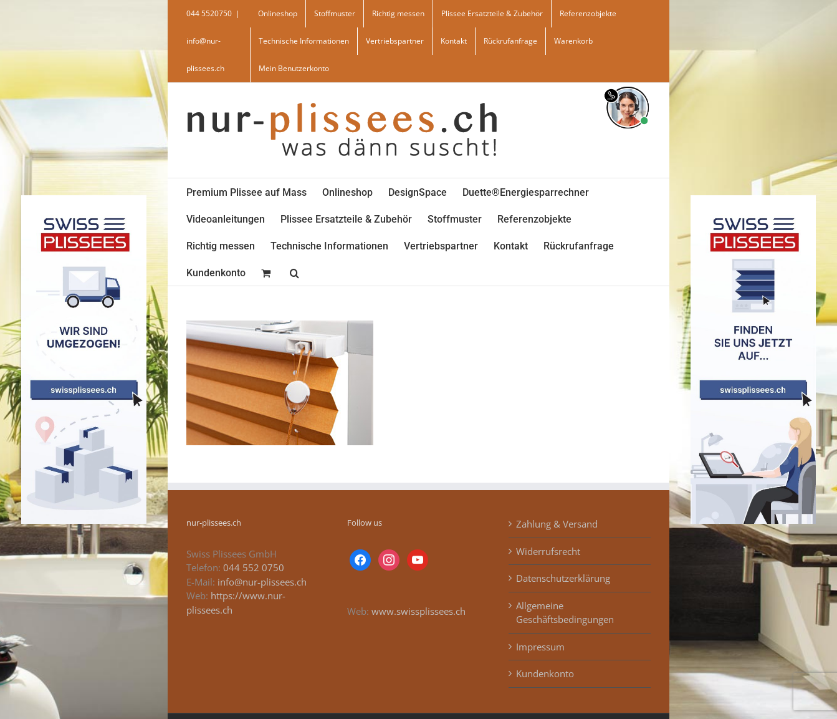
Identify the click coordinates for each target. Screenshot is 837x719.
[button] (294, 272)
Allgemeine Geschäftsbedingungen (565, 612)
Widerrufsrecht (548, 551)
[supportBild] (627, 84)
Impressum (540, 646)
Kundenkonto (545, 673)
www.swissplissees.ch (418, 611)
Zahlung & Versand (557, 524)
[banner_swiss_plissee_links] (83, 199)
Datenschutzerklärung (563, 578)
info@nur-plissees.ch (262, 582)
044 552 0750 (253, 567)
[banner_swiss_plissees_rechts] (753, 199)
